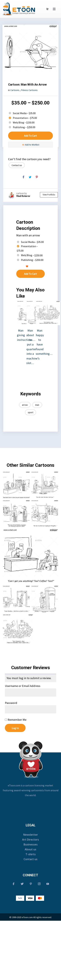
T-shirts (31, 854)
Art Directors (30, 839)
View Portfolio (49, 194)
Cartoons (14, 90)
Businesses (31, 844)
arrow (25, 404)
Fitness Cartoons (29, 90)
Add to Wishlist (30, 144)
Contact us (17, 165)
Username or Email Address (22, 686)
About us (30, 849)
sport (30, 412)
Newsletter (30, 834)
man (37, 404)
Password (11, 703)
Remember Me (15, 720)
